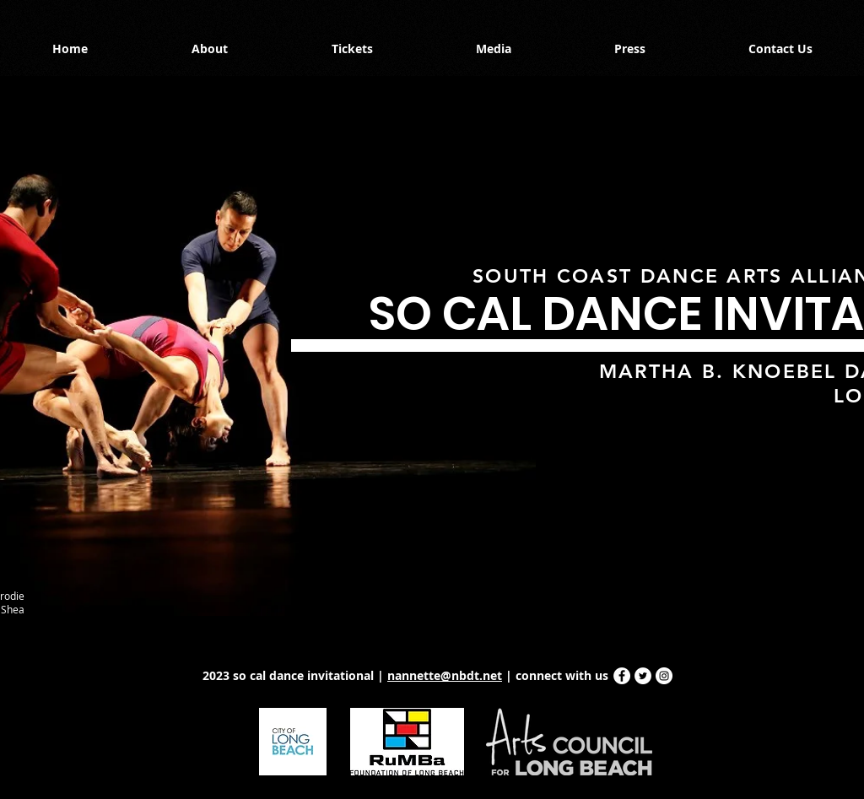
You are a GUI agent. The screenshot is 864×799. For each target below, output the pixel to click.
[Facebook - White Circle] (621, 675)
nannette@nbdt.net (444, 675)
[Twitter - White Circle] (642, 675)
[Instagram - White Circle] (664, 675)
